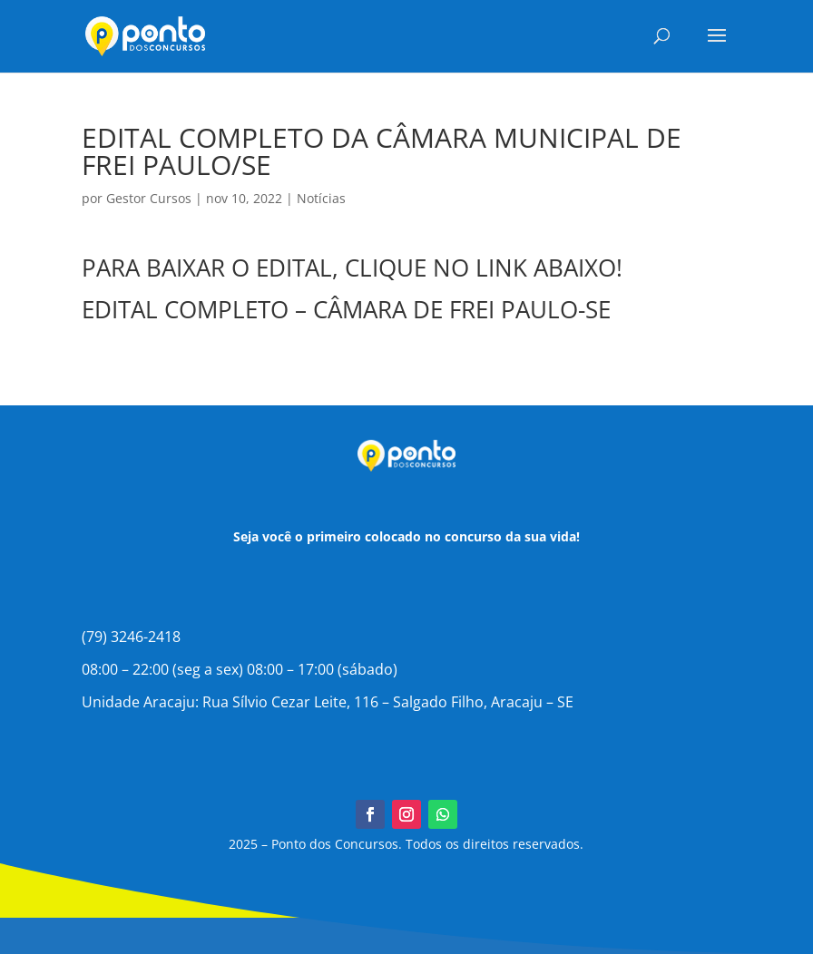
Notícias (321, 198)
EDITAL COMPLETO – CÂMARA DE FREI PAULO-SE (346, 309)
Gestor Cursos (148, 198)
